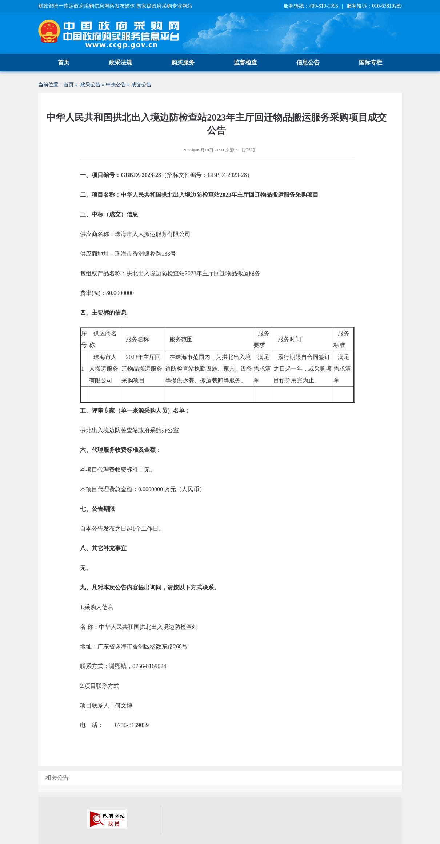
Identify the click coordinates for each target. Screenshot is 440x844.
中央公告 (116, 84)
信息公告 (308, 62)
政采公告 (90, 84)
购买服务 (183, 62)
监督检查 (245, 62)
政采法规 (120, 62)
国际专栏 (370, 62)
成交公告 (141, 84)
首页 (63, 62)
